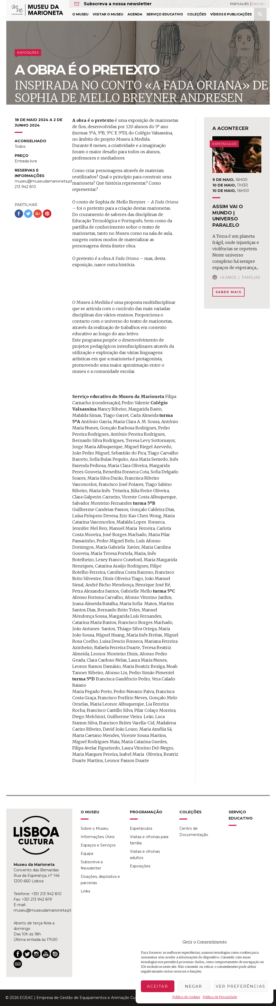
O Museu (80, 14)
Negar (193, 986)
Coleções (196, 14)
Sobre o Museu (94, 828)
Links (85, 891)
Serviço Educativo (164, 14)
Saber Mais (228, 292)
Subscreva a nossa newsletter (118, 3)
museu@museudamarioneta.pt (42, 910)
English (258, 4)
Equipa (87, 853)
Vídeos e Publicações (231, 14)
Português (239, 4)
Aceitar (157, 986)
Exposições (140, 866)
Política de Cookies (186, 997)
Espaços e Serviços (98, 845)
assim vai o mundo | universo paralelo (227, 216)
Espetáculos (141, 828)
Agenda (135, 14)
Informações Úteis (97, 836)
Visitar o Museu (108, 14)
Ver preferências (240, 986)
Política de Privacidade (220, 997)
